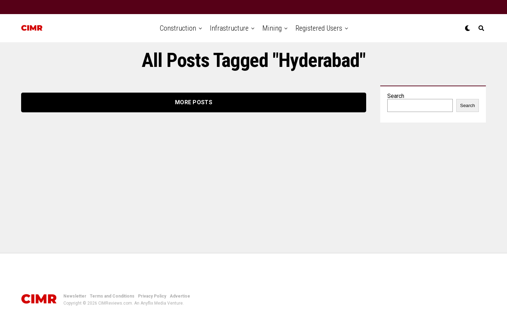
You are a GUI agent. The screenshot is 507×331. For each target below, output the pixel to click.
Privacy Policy (152, 296)
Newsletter (74, 296)
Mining (272, 28)
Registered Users (318, 28)
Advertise (180, 296)
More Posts (193, 102)
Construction (178, 28)
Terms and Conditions (112, 296)
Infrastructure (229, 28)
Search (395, 96)
